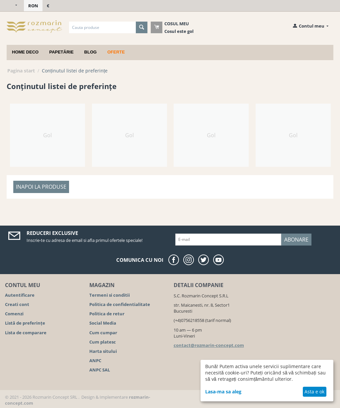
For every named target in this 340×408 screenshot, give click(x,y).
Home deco (25, 52)
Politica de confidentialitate (119, 304)
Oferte (116, 52)
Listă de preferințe (25, 323)
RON (33, 6)
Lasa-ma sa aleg (223, 391)
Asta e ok (314, 391)
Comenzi (14, 314)
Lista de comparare (25, 333)
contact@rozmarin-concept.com (209, 345)
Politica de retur (107, 314)
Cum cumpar (103, 333)
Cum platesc (102, 342)
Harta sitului (103, 351)
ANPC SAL (99, 370)
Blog (90, 52)
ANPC (95, 360)
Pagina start (21, 70)
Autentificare (20, 295)
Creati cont (17, 304)
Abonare (296, 239)
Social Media (102, 323)
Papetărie (61, 52)
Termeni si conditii (109, 295)
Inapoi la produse (41, 186)
